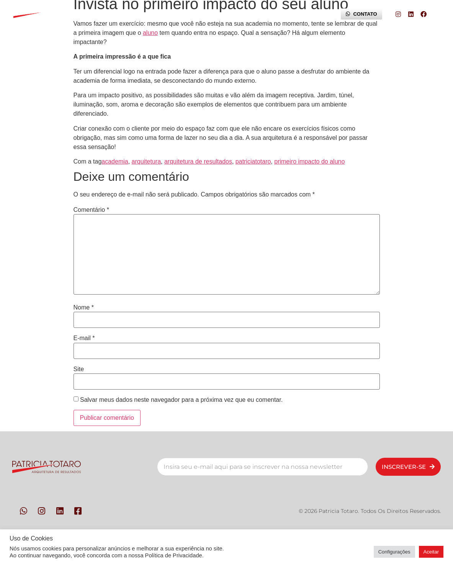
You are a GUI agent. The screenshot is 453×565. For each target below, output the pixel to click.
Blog (315, 14)
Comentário (91, 210)
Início (73, 14)
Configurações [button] (394, 552)
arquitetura (146, 161)
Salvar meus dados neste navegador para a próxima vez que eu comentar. (181, 400)
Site (79, 369)
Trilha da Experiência (262, 14)
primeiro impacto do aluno (309, 161)
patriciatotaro (253, 161)
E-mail (84, 338)
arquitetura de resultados (198, 161)
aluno (150, 32)
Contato (205, 14)
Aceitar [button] (431, 552)
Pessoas (111, 14)
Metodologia (158, 14)
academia (114, 161)
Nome (84, 308)
